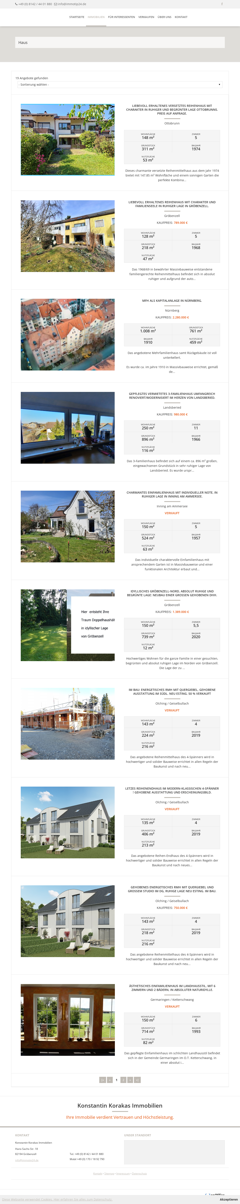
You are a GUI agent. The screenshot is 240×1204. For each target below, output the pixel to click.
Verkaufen (146, 17)
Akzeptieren (229, 1199)
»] (137, 1080)
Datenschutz (139, 1173)
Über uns (164, 17)
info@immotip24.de (72, 4)
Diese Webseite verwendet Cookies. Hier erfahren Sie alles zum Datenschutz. (57, 1199)
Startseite (76, 17)
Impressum (123, 1173)
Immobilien (96, 17)
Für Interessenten (121, 17)
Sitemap (109, 1173)
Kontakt (181, 17)
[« (102, 1080)
